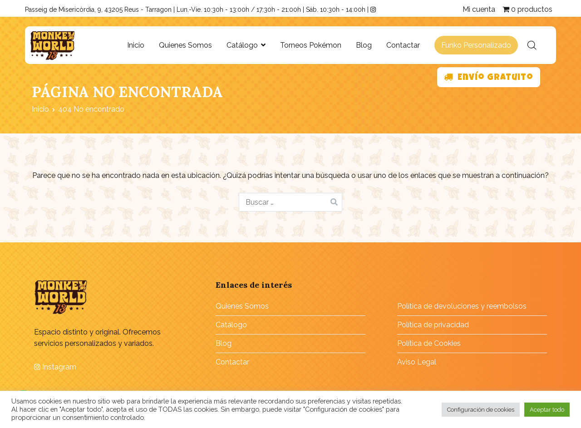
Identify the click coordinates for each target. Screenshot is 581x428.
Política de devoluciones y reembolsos (462, 306)
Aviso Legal (416, 362)
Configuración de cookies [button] (480, 409)
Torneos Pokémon (310, 45)
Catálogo (242, 45)
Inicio (135, 45)
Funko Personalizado (476, 45)
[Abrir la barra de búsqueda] (532, 45)
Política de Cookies (429, 343)
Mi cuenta (479, 9)
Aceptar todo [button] (547, 409)
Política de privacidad (433, 324)
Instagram (55, 367)
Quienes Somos (185, 45)
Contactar (403, 45)
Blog (364, 45)
